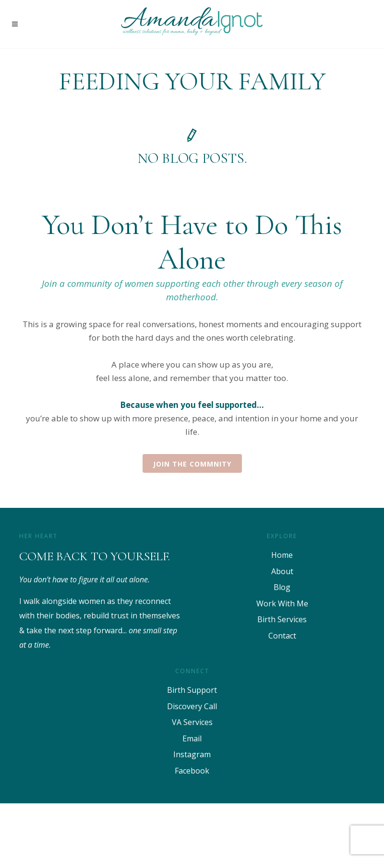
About (282, 571)
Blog (282, 587)
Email (192, 738)
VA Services (192, 722)
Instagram (192, 754)
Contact (282, 635)
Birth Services (282, 619)
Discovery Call (192, 706)
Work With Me (282, 603)
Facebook (192, 770)
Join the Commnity (192, 463)
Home (282, 555)
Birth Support (192, 690)
